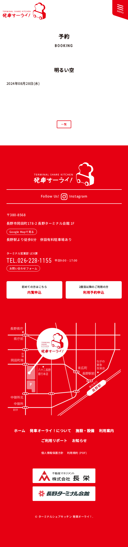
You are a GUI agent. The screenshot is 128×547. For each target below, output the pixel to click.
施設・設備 (85, 430)
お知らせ (79, 440)
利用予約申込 (93, 290)
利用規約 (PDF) (77, 453)
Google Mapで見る (21, 232)
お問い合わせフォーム (23, 268)
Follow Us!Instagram (64, 196)
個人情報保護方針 (52, 453)
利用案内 (106, 430)
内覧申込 (34, 290)
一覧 (64, 124)
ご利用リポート (54, 440)
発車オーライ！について (50, 430)
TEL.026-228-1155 (29, 260)
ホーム (19, 430)
